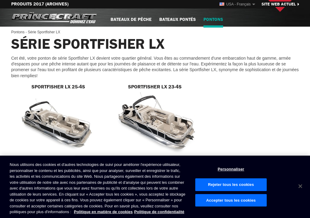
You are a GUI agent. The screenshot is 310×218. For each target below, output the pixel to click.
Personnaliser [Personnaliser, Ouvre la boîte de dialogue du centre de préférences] (231, 169)
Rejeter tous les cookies (231, 184)
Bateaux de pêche (131, 19)
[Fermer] (300, 186)
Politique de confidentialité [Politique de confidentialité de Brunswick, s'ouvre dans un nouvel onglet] (159, 212)
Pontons (213, 22)
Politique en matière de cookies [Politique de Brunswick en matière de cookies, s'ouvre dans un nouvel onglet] (103, 212)
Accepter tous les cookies (231, 200)
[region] (155, 187)
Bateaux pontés (177, 19)
